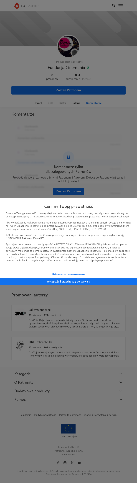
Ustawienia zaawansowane (68, 274)
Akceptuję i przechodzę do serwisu (68, 281)
